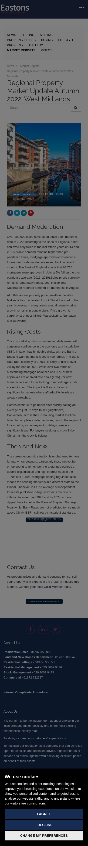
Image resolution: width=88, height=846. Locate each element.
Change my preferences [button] (44, 835)
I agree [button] (44, 814)
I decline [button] (44, 825)
